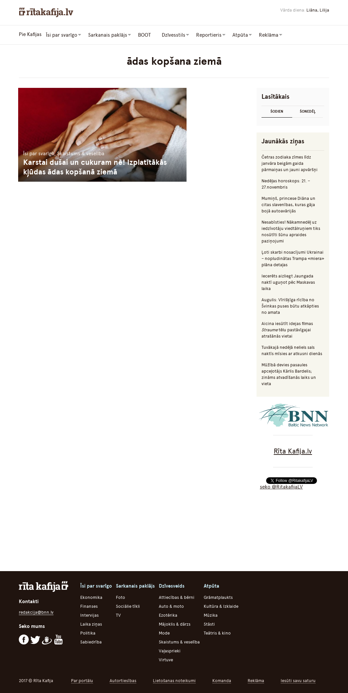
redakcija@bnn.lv (36, 611)
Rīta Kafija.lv (293, 450)
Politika (87, 632)
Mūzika (211, 614)
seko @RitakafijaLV (281, 486)
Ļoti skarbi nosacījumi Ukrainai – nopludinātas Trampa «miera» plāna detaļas (292, 258)
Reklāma (256, 679)
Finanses (89, 605)
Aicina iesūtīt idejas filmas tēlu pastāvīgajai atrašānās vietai (287, 329)
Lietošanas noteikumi (174, 679)
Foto (120, 596)
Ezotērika (168, 614)
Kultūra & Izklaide (221, 605)
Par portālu (82, 679)
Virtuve (166, 659)
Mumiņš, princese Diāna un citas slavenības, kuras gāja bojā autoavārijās (288, 204)
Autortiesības (123, 679)
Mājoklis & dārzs (175, 623)
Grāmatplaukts (218, 596)
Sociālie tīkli (128, 605)
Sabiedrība (91, 641)
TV (118, 614)
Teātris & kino (217, 632)
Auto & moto (171, 605)
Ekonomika (91, 596)
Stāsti (209, 623)
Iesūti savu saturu (298, 679)
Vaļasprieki (170, 650)
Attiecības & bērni (176, 596)
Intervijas (89, 614)
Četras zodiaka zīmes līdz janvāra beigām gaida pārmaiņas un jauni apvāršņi (289, 162)
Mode (164, 632)
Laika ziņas (91, 623)
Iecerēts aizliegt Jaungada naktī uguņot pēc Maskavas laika (288, 281)
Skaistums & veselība (179, 641)
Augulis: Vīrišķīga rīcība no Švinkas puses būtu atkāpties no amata (290, 305)
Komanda (221, 679)
